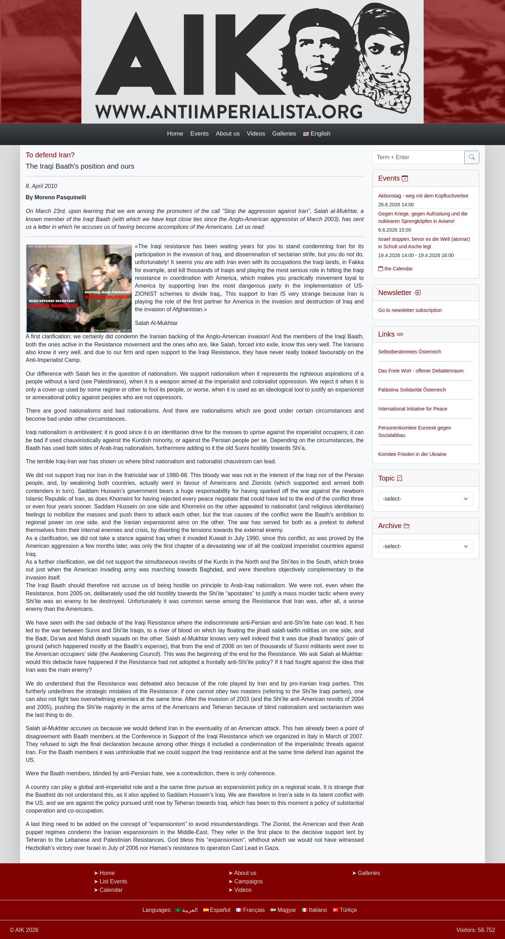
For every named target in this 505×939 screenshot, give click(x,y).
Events (199, 133)
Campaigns (249, 881)
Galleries (284, 133)
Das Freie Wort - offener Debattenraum (420, 371)
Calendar (111, 890)
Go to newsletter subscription (410, 310)
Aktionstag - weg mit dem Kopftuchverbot (423, 196)
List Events (113, 881)
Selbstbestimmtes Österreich (409, 352)
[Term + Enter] (418, 157)
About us (228, 133)
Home (175, 133)
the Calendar (395, 268)
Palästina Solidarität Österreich (412, 390)
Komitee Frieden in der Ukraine (412, 454)
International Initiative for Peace (412, 409)
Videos (256, 133)
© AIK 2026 (24, 930)
